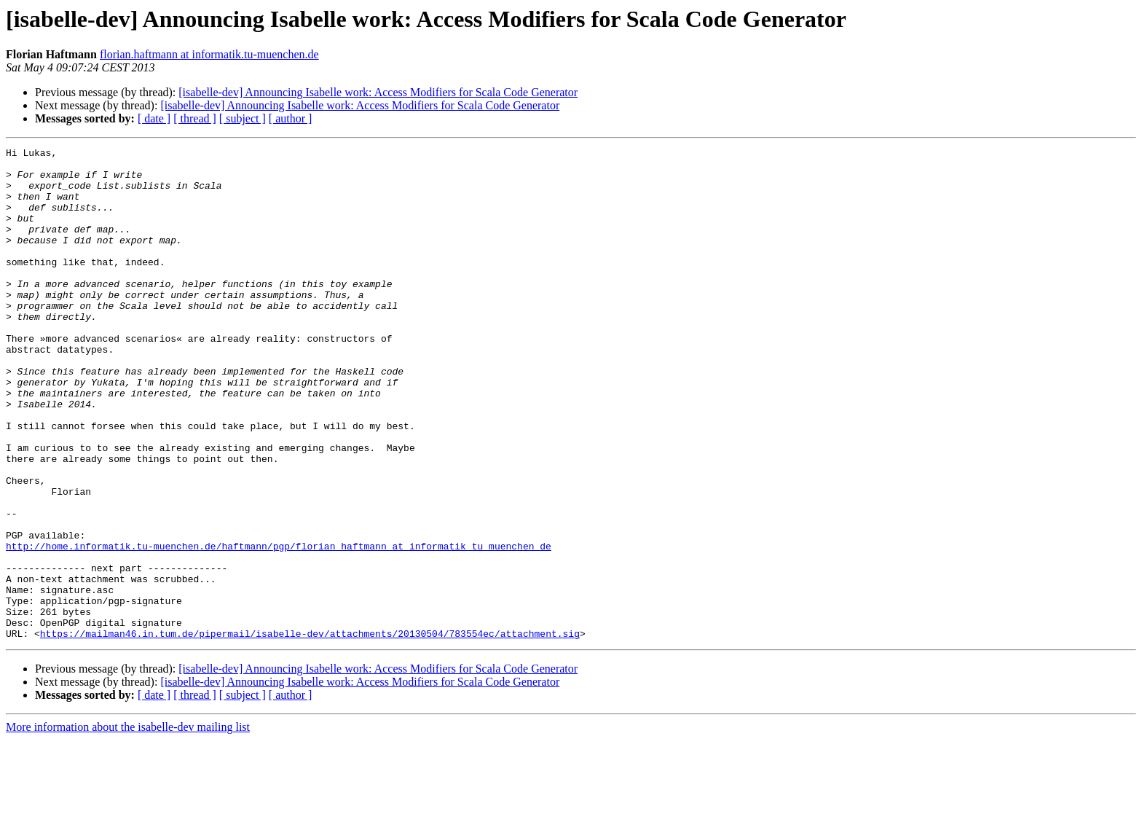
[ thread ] (194, 118)
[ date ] (154, 118)
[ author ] (290, 118)
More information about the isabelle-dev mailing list (128, 825)
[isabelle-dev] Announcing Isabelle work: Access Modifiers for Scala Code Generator (378, 92)
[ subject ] (242, 118)
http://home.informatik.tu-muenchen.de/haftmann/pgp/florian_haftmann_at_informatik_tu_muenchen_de (278, 626)
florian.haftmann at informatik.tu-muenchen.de (209, 54)
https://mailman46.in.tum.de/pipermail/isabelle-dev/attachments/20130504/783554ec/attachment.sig (310, 731)
